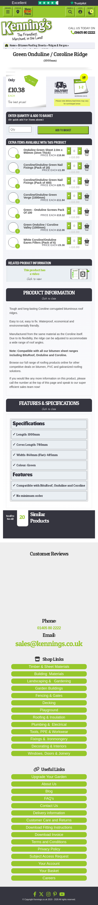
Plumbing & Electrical (49, 725)
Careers (48, 878)
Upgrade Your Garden (49, 777)
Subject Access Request (48, 856)
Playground (49, 710)
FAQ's (49, 798)
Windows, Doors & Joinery (49, 753)
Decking (49, 703)
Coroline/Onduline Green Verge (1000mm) (40, 196)
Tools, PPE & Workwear (49, 732)
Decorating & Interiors (48, 746)
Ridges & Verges (57, 45)
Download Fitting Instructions (49, 827)
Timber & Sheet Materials (49, 667)
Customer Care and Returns (49, 820)
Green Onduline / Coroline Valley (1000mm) (41, 226)
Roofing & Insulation (49, 717)
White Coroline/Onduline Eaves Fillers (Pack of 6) (40, 241)
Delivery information (49, 813)
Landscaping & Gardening (49, 681)
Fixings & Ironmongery (49, 739)
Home (10, 45)
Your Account (49, 864)
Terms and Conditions (48, 842)
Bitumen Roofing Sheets (32, 45)
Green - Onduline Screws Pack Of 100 (44, 211)
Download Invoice (49, 835)
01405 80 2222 (84, 32)
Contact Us (49, 806)
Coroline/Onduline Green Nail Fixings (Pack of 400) (43, 181)
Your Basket (49, 871)
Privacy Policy (49, 849)
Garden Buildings (49, 688)
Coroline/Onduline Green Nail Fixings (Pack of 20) (43, 166)
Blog (49, 791)
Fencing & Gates (48, 696)
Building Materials (49, 674)
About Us (48, 784)
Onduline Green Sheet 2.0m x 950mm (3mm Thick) (43, 151)
